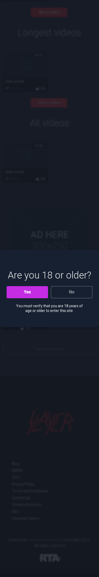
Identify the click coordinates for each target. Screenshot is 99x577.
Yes (27, 292)
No (71, 292)
